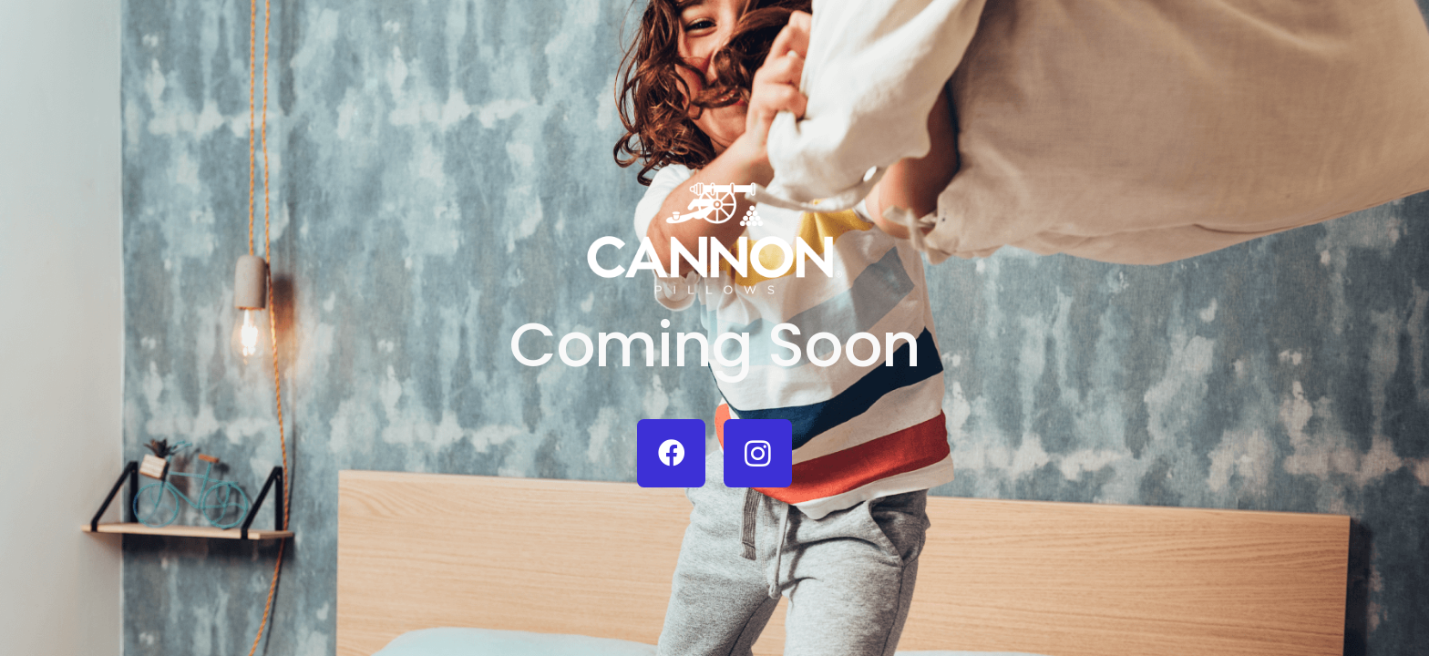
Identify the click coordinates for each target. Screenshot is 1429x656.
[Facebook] (671, 453)
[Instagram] (758, 453)
